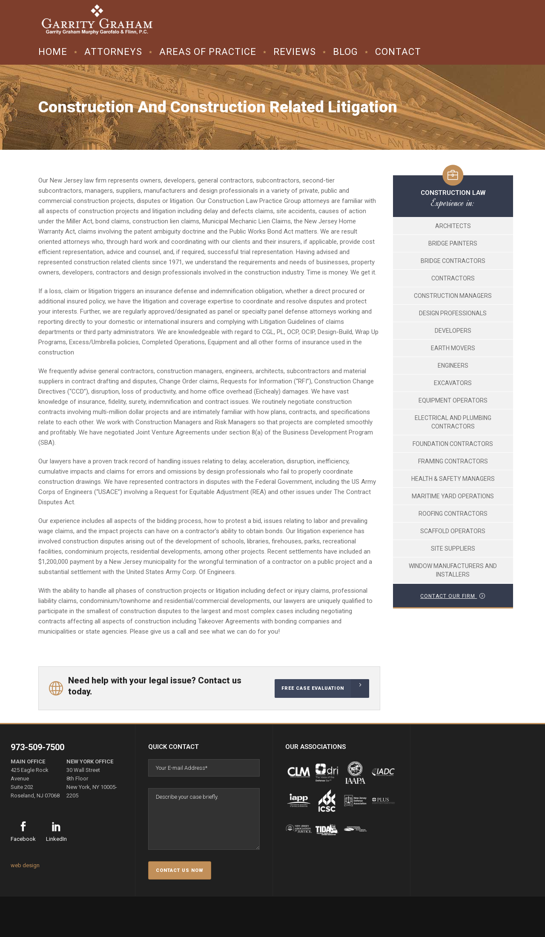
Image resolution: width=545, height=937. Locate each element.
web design (25, 865)
